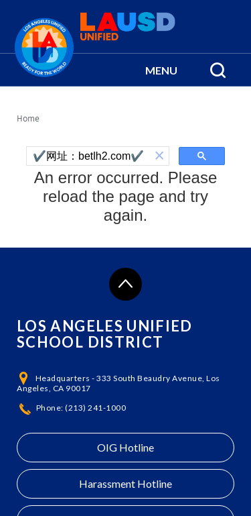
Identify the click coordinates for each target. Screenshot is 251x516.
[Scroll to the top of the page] (125, 284)
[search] (88, 156)
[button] (161, 70)
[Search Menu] (218, 70)
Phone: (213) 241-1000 (81, 408)
